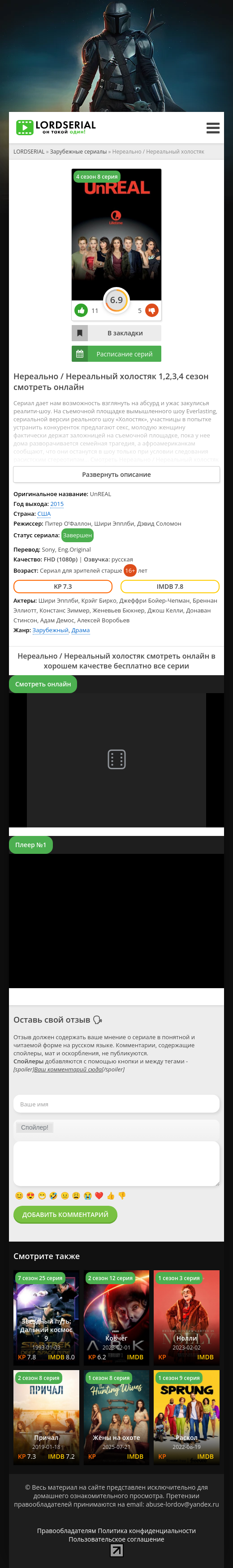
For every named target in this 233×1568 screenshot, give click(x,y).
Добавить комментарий (65, 1214)
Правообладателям (66, 1530)
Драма (81, 630)
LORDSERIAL (29, 151)
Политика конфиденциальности (147, 1530)
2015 (57, 504)
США (44, 514)
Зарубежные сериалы (78, 151)
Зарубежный (51, 630)
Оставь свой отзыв (52, 1019)
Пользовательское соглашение (116, 1539)
